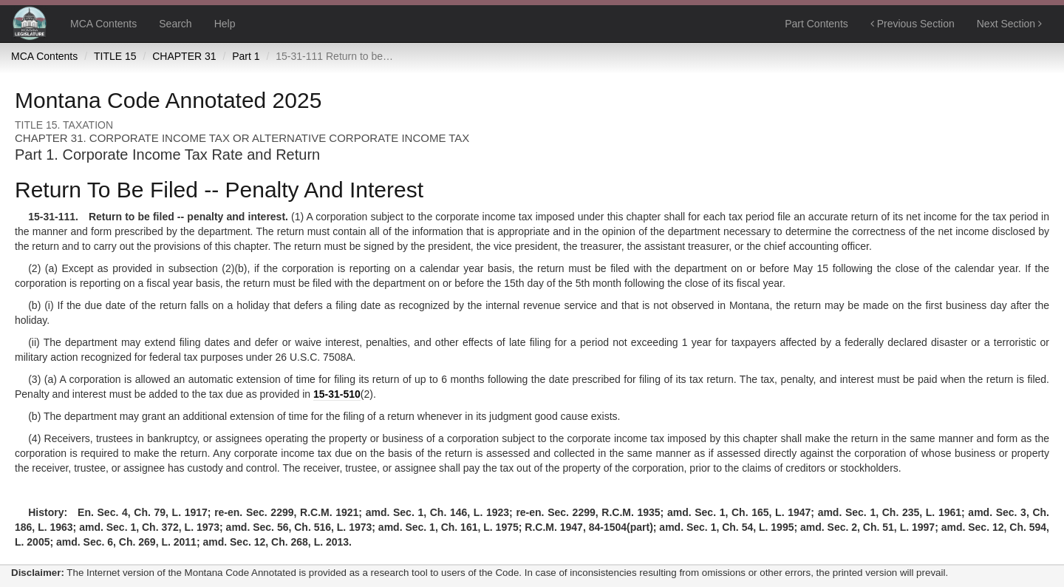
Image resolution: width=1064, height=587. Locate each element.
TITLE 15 (115, 56)
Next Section (1009, 24)
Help (225, 24)
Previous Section (912, 24)
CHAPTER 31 (184, 56)
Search (175, 24)
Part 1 (245, 56)
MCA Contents (103, 24)
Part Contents (816, 24)
